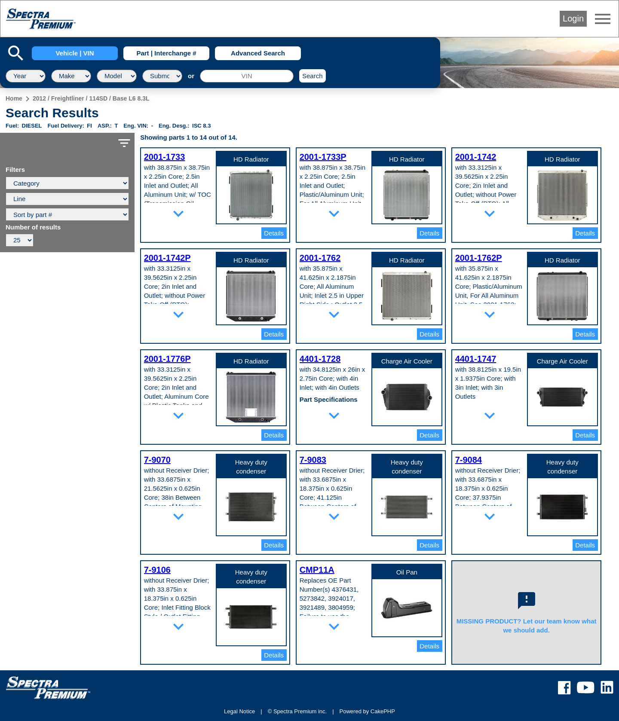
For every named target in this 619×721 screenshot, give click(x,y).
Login (573, 18)
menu (602, 19)
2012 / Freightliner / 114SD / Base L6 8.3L (91, 98)
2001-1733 (164, 157)
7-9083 (313, 459)
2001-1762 (320, 258)
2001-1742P (167, 258)
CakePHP (383, 711)
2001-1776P (167, 359)
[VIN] (247, 76)
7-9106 (157, 569)
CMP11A (317, 569)
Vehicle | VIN (74, 53)
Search (312, 75)
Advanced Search (258, 53)
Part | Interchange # (166, 53)
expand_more (178, 213)
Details (274, 233)
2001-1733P (323, 157)
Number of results (33, 227)
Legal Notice (239, 711)
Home (14, 98)
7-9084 (468, 459)
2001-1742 (475, 157)
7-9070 (157, 459)
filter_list (124, 143)
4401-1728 (320, 359)
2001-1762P (478, 258)
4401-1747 (475, 359)
